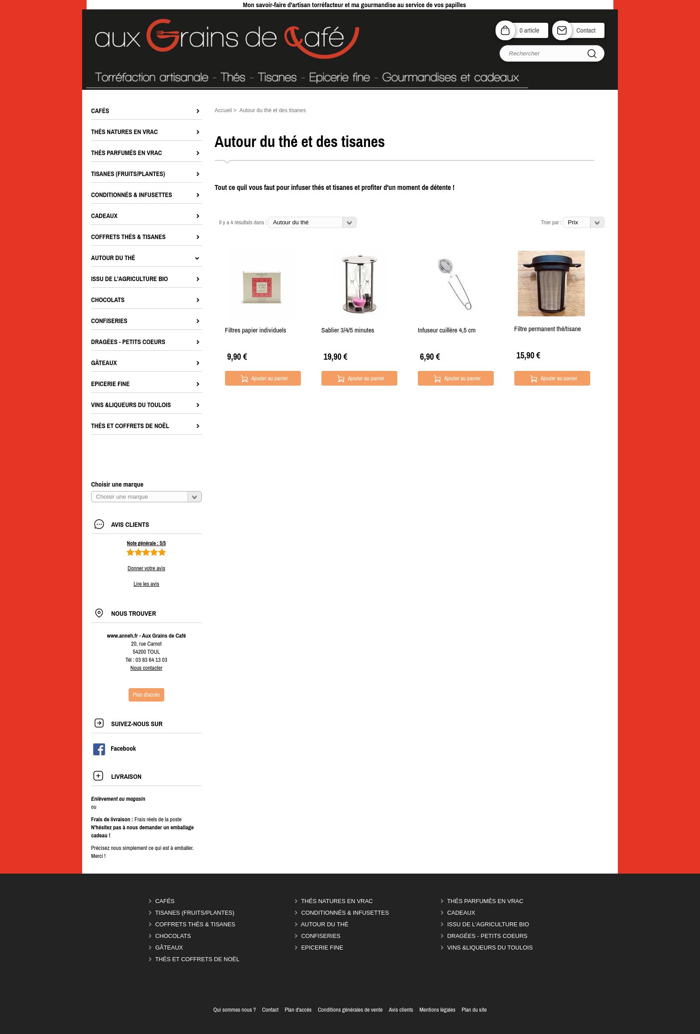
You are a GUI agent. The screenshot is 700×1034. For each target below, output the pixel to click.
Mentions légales (437, 1009)
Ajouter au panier (269, 378)
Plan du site (474, 1009)
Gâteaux (169, 947)
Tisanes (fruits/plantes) (194, 912)
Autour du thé (324, 924)
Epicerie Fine (322, 947)
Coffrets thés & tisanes (195, 924)
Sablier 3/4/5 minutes (348, 330)
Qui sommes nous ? (234, 1009)
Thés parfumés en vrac (485, 901)
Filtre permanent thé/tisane (547, 328)
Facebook (114, 748)
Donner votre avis (146, 568)
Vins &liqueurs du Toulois (490, 947)
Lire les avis (146, 584)
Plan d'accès (298, 1009)
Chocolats (173, 936)
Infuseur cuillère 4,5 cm (447, 330)
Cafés (165, 901)
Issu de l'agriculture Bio (488, 924)
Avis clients (401, 1009)
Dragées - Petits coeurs (487, 936)
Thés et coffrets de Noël (197, 959)
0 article (529, 30)
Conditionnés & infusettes (345, 912)
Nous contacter (146, 668)
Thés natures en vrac (337, 901)
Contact (586, 30)
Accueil (223, 110)
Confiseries (321, 936)
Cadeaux (461, 912)
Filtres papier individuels (255, 330)
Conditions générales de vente (350, 1009)
